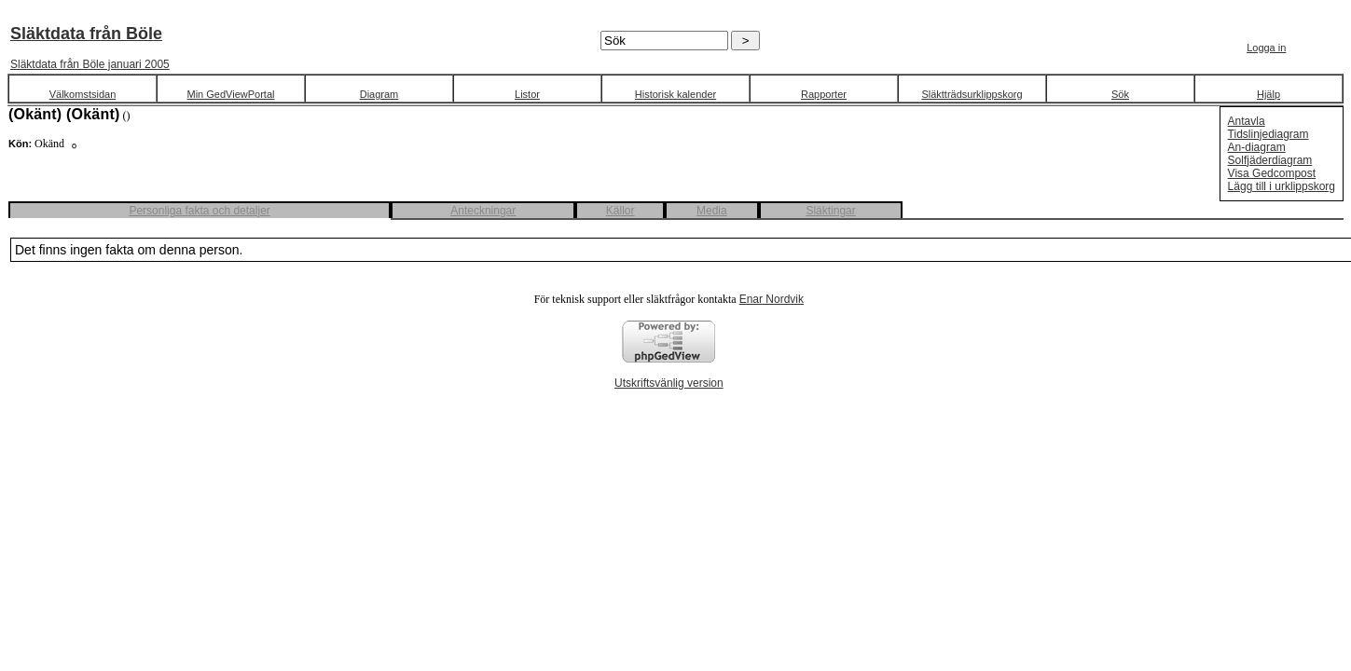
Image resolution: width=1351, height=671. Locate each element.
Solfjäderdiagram (1270, 160)
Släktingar (830, 210)
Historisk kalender (675, 94)
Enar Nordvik (771, 299)
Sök (1120, 94)
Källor (620, 210)
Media (711, 210)
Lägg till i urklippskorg (1281, 186)
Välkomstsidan (83, 94)
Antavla (1246, 121)
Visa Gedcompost (1272, 173)
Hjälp (1268, 94)
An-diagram (1257, 147)
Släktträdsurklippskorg (971, 94)
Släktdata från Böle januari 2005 (90, 64)
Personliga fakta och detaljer (199, 210)
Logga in (1266, 47)
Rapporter (824, 94)
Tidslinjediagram (1268, 134)
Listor (527, 94)
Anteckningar (483, 210)
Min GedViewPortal (231, 94)
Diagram (379, 94)
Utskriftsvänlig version (669, 383)
